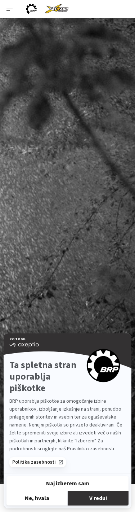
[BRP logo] (31, 9)
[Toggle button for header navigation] (9, 9)
